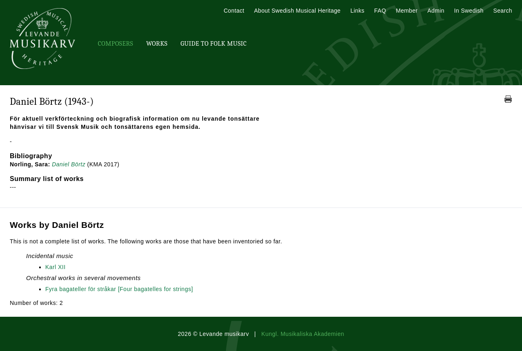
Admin (435, 10)
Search (502, 10)
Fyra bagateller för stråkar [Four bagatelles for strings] (119, 289)
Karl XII (55, 267)
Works (156, 43)
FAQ (380, 10)
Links (357, 10)
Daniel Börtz (68, 164)
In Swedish (469, 10)
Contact (233, 10)
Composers (115, 43)
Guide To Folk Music (214, 43)
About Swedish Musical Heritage (297, 10)
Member (407, 10)
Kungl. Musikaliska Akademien (302, 334)
